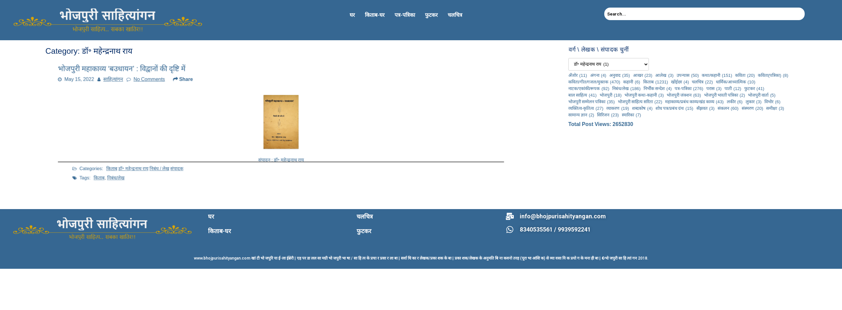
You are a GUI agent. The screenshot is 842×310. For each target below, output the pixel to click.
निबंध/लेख (169, 165)
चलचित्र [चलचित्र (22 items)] (780, 82)
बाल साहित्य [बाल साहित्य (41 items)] (661, 95)
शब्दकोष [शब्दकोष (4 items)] (721, 108)
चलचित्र (455, 15)
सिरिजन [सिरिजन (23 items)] (686, 115)
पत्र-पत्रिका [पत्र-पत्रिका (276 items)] (767, 88)
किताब (166, 157)
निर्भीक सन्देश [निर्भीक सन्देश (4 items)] (736, 88)
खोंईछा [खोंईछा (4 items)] (758, 82)
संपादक (210, 157)
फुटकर (431, 15)
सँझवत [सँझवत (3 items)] (784, 108)
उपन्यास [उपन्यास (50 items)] (766, 75)
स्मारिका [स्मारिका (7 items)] (709, 115)
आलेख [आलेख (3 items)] (743, 75)
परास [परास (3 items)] (792, 88)
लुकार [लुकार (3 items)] (832, 102)
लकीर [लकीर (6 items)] (813, 102)
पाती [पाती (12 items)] (811, 88)
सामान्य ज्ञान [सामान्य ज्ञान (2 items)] (660, 115)
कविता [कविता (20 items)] (823, 75)
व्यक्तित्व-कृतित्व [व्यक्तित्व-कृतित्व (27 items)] (664, 108)
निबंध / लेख (198, 157)
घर (352, 15)
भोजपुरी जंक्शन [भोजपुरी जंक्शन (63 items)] (762, 95)
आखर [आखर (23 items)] (721, 75)
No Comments (172, 83)
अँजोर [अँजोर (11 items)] (656, 75)
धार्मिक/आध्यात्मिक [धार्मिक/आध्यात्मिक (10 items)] (814, 82)
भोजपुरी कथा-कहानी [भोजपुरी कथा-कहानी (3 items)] (722, 95)
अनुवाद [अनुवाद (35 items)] (698, 75)
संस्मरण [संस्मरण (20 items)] (831, 108)
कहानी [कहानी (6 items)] (710, 82)
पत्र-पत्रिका (405, 15)
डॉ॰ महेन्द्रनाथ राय (181, 157)
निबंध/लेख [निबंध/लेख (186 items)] (705, 88)
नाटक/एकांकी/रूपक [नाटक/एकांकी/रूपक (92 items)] (667, 88)
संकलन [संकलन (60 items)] (806, 108)
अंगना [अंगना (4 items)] (676, 75)
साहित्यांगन (142, 83)
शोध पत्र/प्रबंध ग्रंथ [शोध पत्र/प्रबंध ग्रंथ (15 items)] (753, 108)
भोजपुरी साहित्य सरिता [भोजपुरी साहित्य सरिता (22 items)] (718, 102)
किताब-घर (375, 15)
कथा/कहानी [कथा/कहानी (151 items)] (795, 75)
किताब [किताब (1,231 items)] (734, 82)
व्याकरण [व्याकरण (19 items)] (696, 108)
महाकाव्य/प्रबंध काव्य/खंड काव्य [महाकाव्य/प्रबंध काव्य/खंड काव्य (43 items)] (773, 102)
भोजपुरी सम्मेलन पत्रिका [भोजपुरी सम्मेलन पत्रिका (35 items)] (670, 102)
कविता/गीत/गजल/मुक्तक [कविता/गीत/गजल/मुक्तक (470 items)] (673, 82)
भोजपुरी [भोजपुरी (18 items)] (689, 95)
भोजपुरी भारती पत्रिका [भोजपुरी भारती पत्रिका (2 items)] (803, 95)
